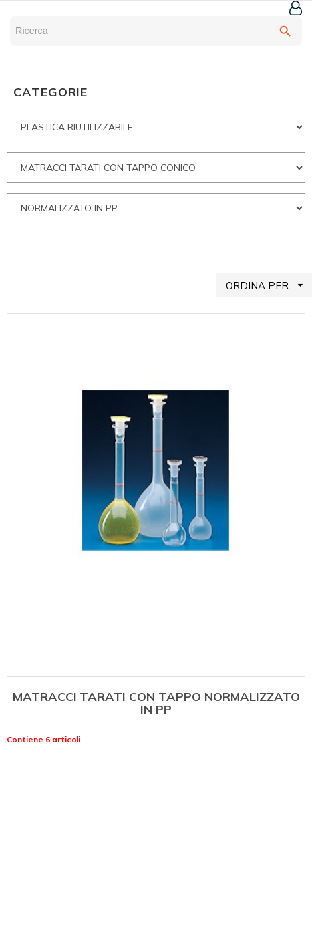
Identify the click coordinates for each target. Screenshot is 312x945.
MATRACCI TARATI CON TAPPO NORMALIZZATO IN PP (156, 703)
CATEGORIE (50, 92)
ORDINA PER (269, 285)
